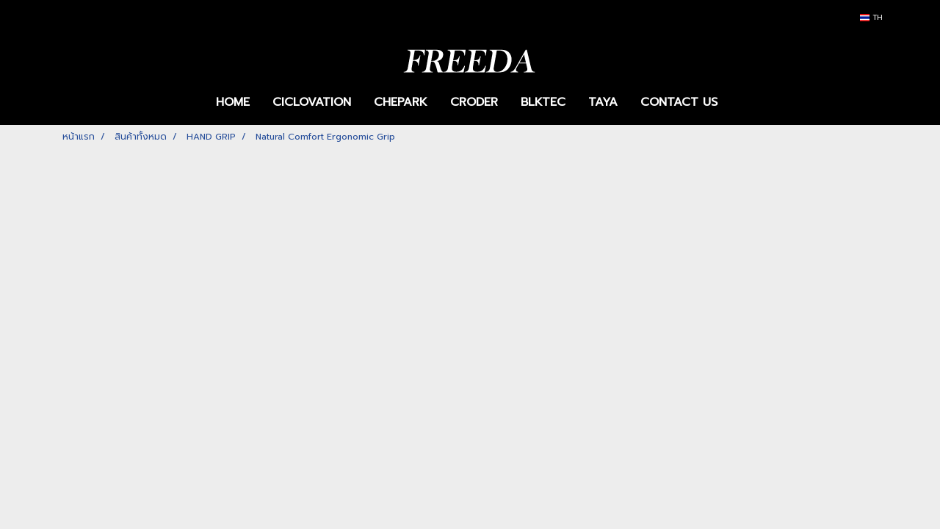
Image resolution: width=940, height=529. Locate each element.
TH (871, 17)
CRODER (474, 102)
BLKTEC (543, 102)
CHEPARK (400, 102)
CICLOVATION (311, 102)
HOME (233, 102)
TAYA (603, 102)
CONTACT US (678, 102)
